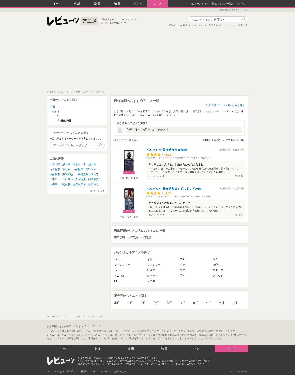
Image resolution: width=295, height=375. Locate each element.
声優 (52, 106)
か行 (130, 302)
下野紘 (66, 169)
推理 (215, 264)
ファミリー (153, 264)
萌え (182, 275)
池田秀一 (93, 164)
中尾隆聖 (146, 237)
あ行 (117, 302)
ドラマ (137, 3)
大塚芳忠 (133, 237)
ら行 (221, 302)
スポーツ (217, 270)
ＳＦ (215, 259)
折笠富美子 (79, 184)
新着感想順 (218, 140)
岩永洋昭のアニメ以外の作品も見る (225, 105)
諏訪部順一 (68, 174)
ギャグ (184, 264)
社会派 (151, 270)
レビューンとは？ (199, 3)
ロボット (152, 275)
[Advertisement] (147, 60)
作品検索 (244, 19)
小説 (77, 3)
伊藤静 (95, 174)
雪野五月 (91, 169)
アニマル (119, 275)
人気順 (206, 140)
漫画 (97, 3)
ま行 (195, 302)
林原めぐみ (79, 164)
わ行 (234, 302)
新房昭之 (93, 184)
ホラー (118, 270)
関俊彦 (66, 184)
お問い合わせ (120, 371)
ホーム (57, 3)
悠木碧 (66, 164)
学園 (182, 259)
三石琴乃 (67, 179)
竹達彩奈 (55, 169)
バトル (118, 259)
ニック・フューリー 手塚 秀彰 (204, 25)
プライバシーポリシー (101, 371)
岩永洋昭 (130, 178)
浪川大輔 (55, 164)
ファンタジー (122, 264)
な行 (169, 302)
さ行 (143, 302)
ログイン (242, 3)
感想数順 (230, 140)
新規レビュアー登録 (223, 3)
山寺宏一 (55, 179)
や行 (208, 302)
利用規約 (82, 371)
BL (116, 281)
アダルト (217, 275)
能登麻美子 (94, 179)
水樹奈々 (55, 184)
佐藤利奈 (55, 174)
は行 (182, 302)
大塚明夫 (80, 179)
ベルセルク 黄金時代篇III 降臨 (166, 150)
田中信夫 (174, 25)
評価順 (241, 140)
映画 (117, 3)
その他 (151, 281)
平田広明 (119, 237)
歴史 (182, 270)
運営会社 (71, 371)
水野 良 (184, 25)
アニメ (158, 3)
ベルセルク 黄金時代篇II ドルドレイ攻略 (173, 188)
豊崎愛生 (83, 174)
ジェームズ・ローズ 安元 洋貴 (234, 25)
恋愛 (149, 259)
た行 (156, 302)
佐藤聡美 (78, 169)
